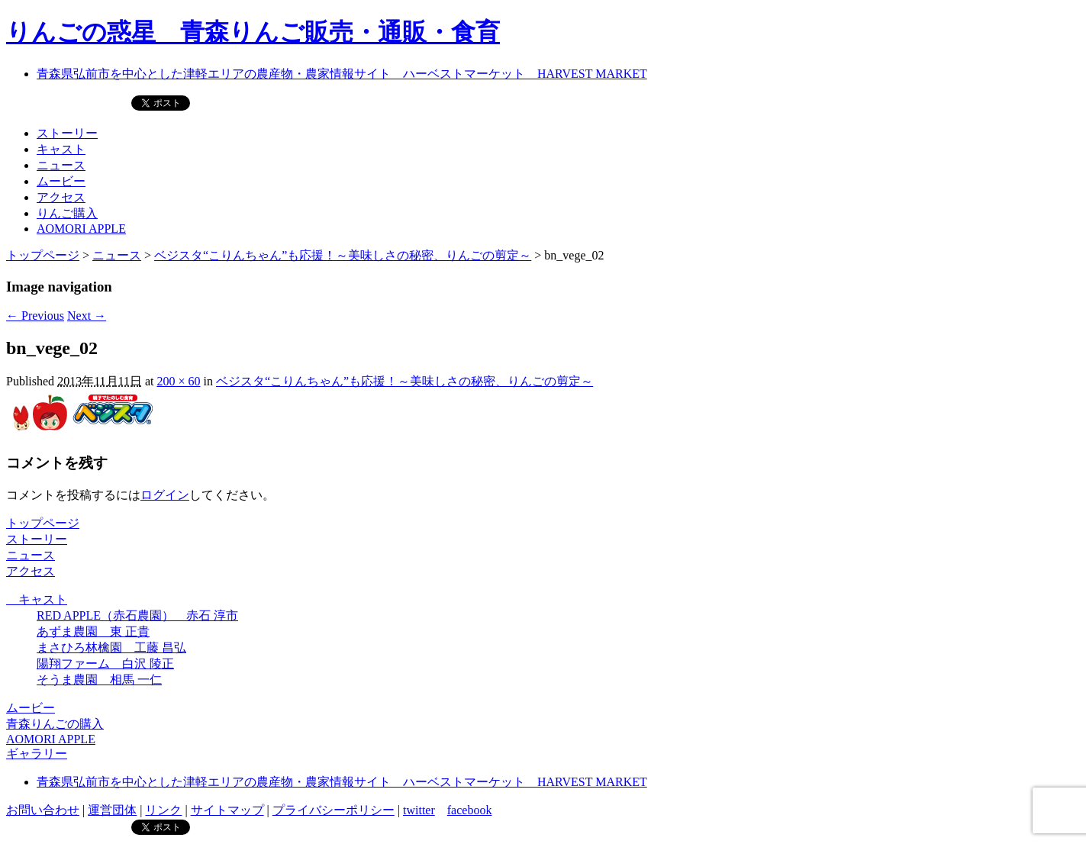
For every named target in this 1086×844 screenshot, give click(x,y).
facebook (469, 810)
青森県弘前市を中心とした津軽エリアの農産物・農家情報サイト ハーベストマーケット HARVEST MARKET (342, 73)
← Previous (35, 315)
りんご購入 (67, 213)
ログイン (164, 494)
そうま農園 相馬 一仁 (99, 679)
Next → (86, 315)
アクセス (61, 197)
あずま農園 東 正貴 (93, 631)
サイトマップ (227, 810)
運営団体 (112, 810)
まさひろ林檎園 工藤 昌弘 (111, 647)
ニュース (61, 165)
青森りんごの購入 (55, 723)
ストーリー (67, 133)
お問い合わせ (42, 810)
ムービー (61, 181)
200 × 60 (178, 381)
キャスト (61, 149)
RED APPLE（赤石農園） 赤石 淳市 (137, 615)
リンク (163, 810)
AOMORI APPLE (81, 228)
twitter (419, 810)
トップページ (42, 255)
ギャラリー (36, 753)
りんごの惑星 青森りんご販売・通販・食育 (253, 32)
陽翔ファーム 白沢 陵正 (105, 663)
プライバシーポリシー (333, 810)
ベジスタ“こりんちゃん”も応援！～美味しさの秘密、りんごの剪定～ (342, 255)
